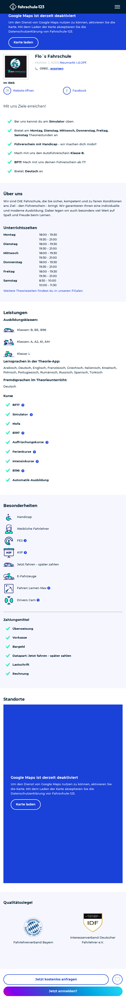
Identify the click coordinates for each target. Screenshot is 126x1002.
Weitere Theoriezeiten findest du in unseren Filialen (43, 290)
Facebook (74, 91)
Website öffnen (18, 91)
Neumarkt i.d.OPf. (73, 62)
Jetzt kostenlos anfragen (56, 979)
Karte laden (23, 42)
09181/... (51, 68)
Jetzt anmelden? (63, 991)
